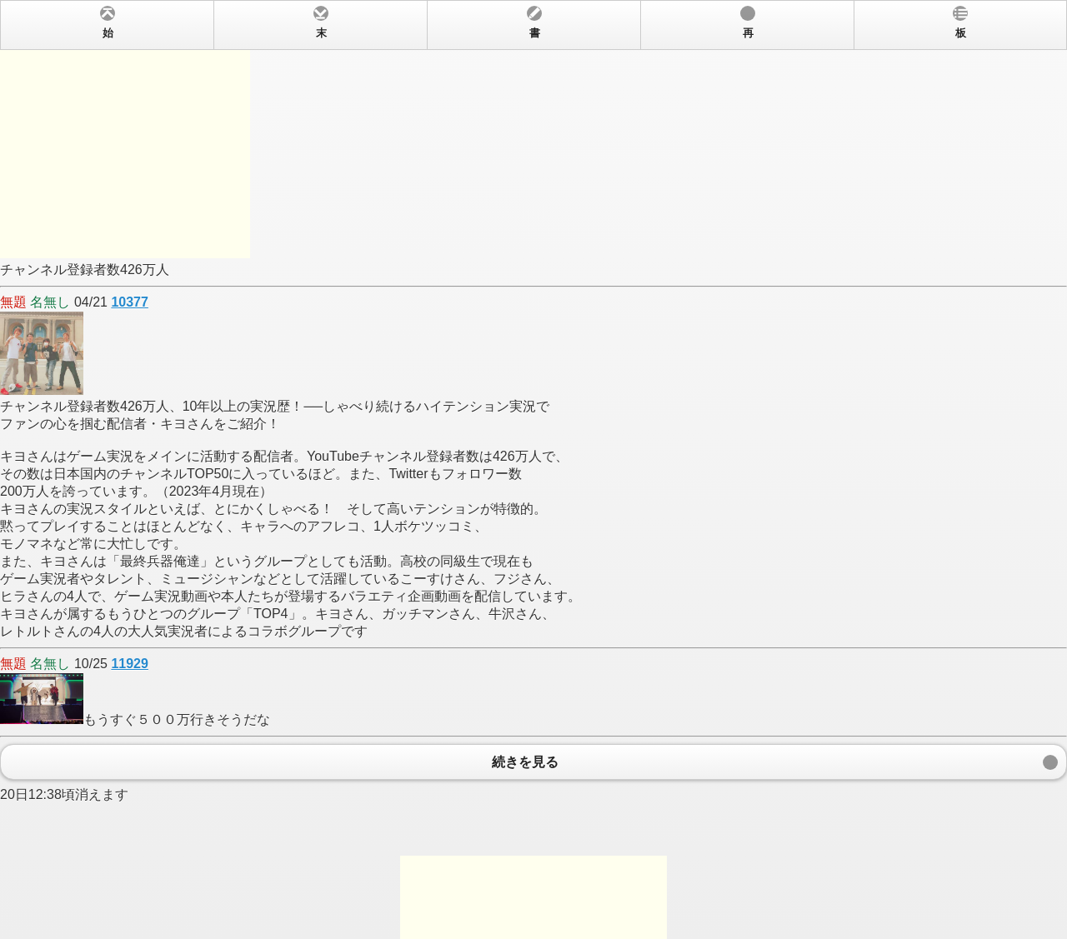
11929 (129, 664)
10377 (129, 302)
